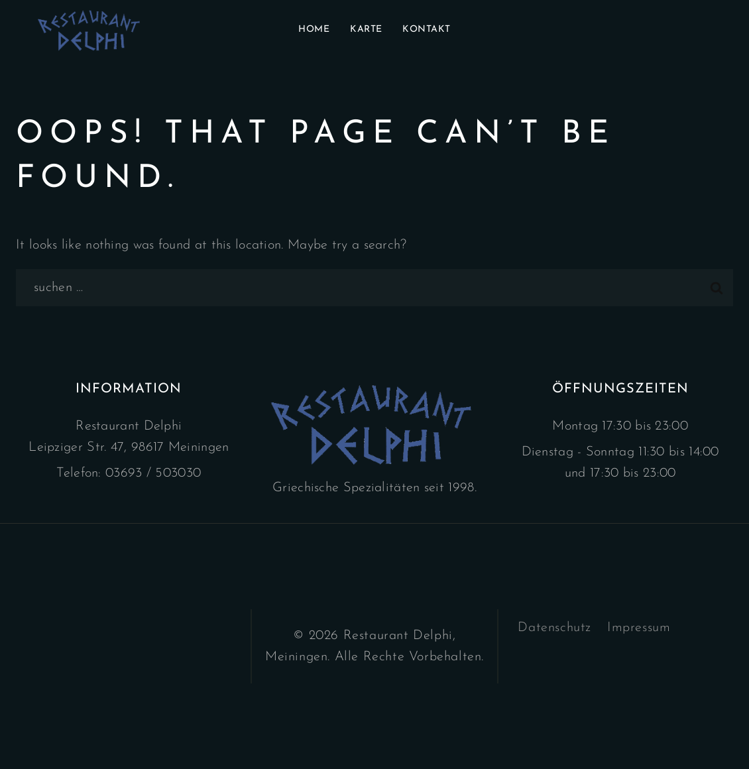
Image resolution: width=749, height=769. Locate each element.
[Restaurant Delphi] (90, 29)
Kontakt (426, 29)
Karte (366, 29)
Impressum (638, 627)
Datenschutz (554, 627)
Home (313, 29)
